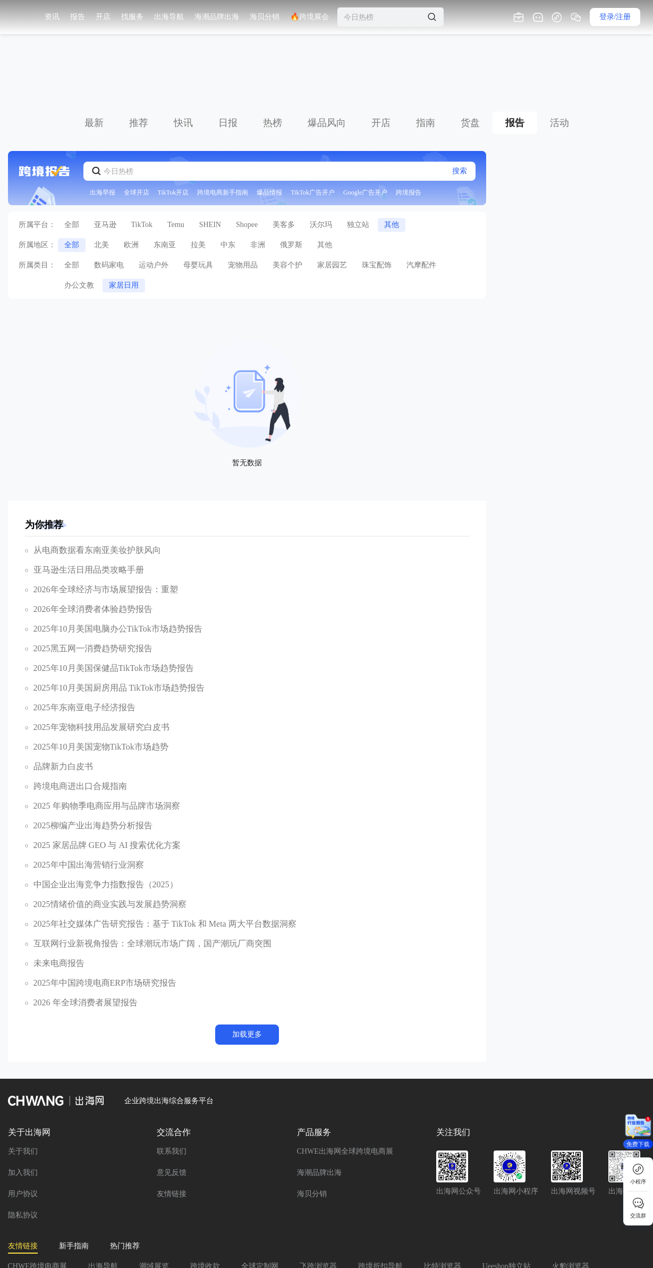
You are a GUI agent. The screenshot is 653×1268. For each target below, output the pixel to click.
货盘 (470, 61)
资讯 (137, 17)
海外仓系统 (234, 1219)
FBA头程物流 (567, 1219)
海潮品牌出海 (319, 1111)
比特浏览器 (442, 1204)
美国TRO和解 (30, 1234)
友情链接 (171, 1132)
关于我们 (23, 1090)
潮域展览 (154, 1204)
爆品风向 (327, 61)
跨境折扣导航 (380, 1204)
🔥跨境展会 (395, 17)
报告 (514, 61)
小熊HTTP (177, 1219)
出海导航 (103, 1204)
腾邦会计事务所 (34, 1219)
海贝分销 (312, 1132)
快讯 (183, 61)
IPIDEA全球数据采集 (433, 1219)
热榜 (272, 61)
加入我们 (23, 1111)
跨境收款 (205, 1204)
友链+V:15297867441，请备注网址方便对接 (144, 1234)
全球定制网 (259, 1204)
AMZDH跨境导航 (110, 1219)
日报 (228, 61)
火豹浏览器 (570, 1204)
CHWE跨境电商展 (37, 1204)
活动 (559, 61)
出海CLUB (505, 1219)
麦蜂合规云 (292, 1219)
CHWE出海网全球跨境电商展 (345, 1090)
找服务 (218, 17)
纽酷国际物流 (355, 1219)
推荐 (138, 61)
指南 (425, 61)
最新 (94, 61)
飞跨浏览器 (318, 1204)
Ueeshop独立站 (506, 1204)
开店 (381, 61)
